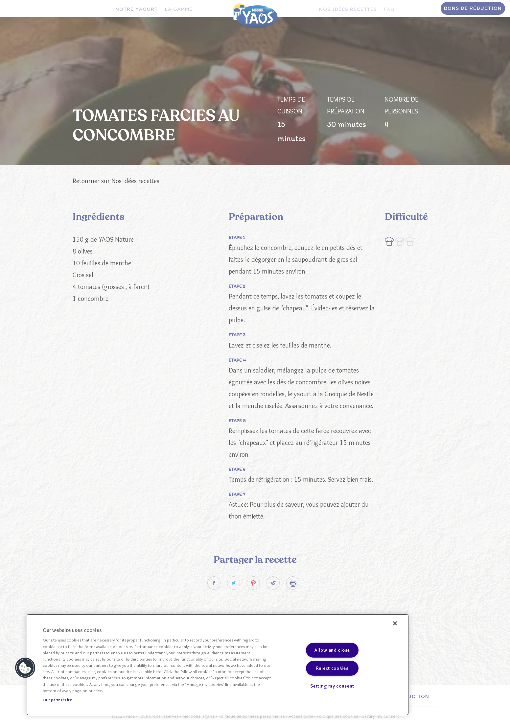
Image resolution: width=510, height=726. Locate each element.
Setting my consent (332, 686)
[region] (217, 664)
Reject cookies (332, 668)
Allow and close (332, 650)
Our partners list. (58, 699)
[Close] (395, 623)
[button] (25, 667)
